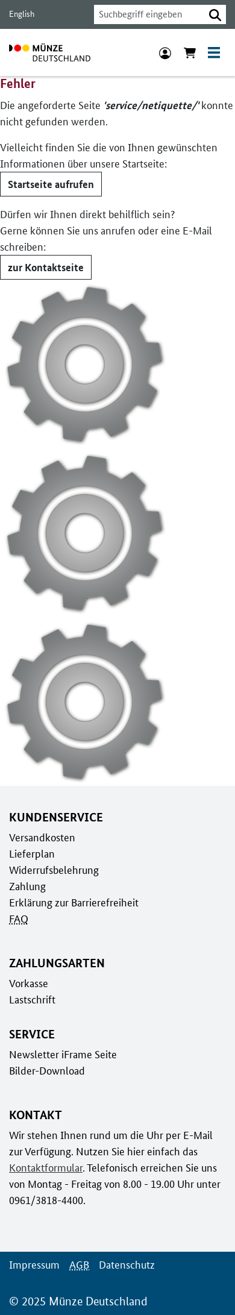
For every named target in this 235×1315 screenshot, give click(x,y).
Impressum (33, 1263)
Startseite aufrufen (50, 183)
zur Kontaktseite (44, 266)
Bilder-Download (46, 1069)
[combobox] (146, 14)
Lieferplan (30, 852)
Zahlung (26, 885)
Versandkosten (41, 836)
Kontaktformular (44, 1166)
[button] (215, 14)
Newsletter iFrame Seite (61, 1053)
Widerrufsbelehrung (53, 869)
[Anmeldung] (165, 52)
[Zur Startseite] (49, 52)
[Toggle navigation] (214, 52)
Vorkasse (28, 982)
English (21, 14)
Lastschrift (31, 998)
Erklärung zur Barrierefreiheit (73, 901)
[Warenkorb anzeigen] (189, 52)
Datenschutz (123, 1263)
